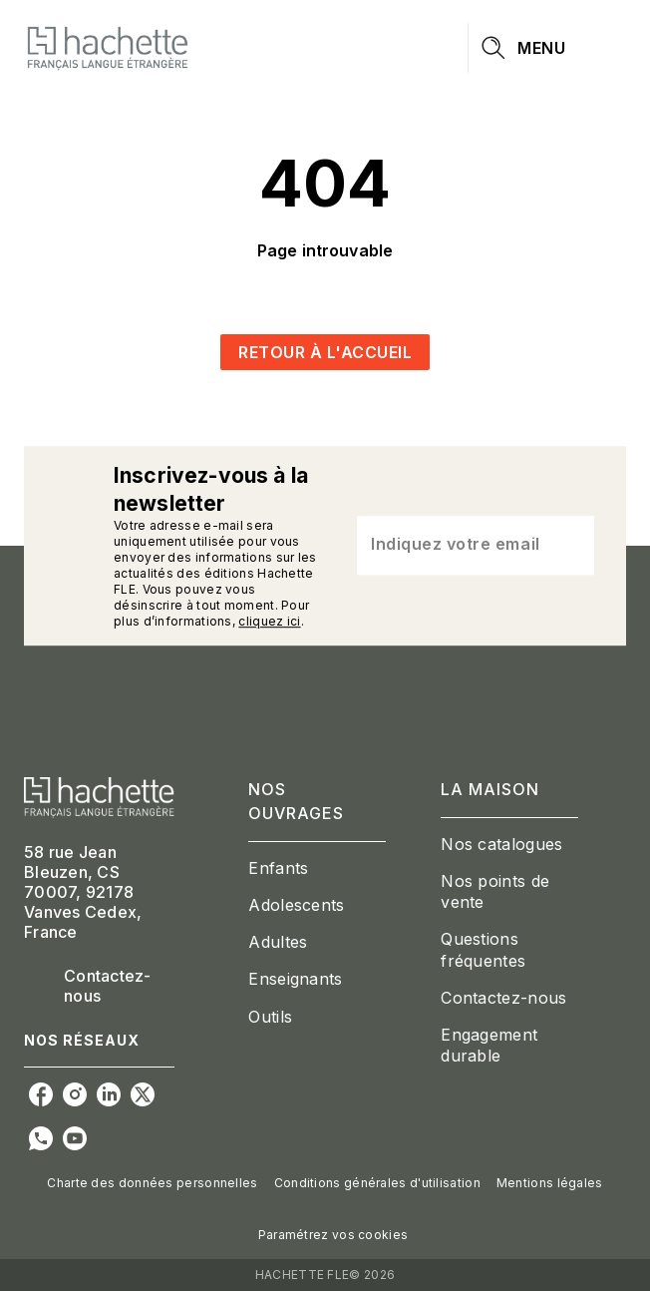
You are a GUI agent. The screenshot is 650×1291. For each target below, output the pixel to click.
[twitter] (143, 1094)
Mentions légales (549, 1182)
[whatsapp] (41, 1138)
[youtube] (75, 1138)
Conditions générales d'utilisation (377, 1182)
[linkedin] (109, 1094)
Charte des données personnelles (152, 1182)
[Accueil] (107, 47)
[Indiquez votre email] (450, 546)
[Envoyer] (570, 546)
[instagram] (75, 1094)
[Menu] (547, 48)
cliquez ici (269, 621)
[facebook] (41, 1094)
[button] (325, 352)
